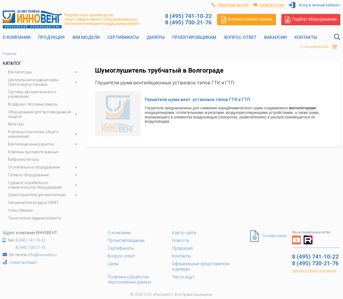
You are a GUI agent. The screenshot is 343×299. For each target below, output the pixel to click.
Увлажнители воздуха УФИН (33, 202)
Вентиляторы (43, 72)
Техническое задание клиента (34, 218)
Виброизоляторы (23, 159)
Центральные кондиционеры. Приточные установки (43, 82)
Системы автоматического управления (32, 94)
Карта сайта (184, 232)
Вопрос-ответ (240, 37)
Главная (9, 54)
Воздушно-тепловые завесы (33, 104)
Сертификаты (123, 37)
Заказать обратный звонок (314, 270)
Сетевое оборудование (43, 175)
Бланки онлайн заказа (246, 19)
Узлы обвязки (20, 210)
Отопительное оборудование (43, 167)
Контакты (305, 37)
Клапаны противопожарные (33, 152)
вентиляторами (302, 108)
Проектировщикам (194, 37)
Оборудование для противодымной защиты (43, 114)
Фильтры (16, 124)
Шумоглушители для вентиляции (43, 195)
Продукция (51, 37)
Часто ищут (183, 276)
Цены (113, 263)
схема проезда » (23, 262)
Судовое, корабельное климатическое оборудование (43, 185)
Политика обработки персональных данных (129, 279)
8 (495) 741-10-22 (30, 240)
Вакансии (275, 37)
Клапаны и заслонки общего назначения (43, 134)
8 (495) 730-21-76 (31, 247)
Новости (180, 240)
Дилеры (156, 37)
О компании (17, 37)
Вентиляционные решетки (43, 144)
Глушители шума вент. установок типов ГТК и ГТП (197, 99)
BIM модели (86, 37)
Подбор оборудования (311, 19)
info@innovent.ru (42, 255)
